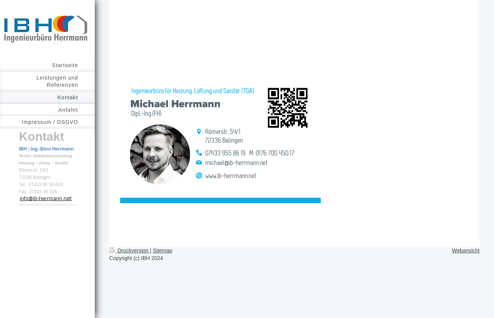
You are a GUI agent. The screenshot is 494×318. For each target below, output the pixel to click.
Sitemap (162, 251)
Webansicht (466, 251)
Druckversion (129, 251)
